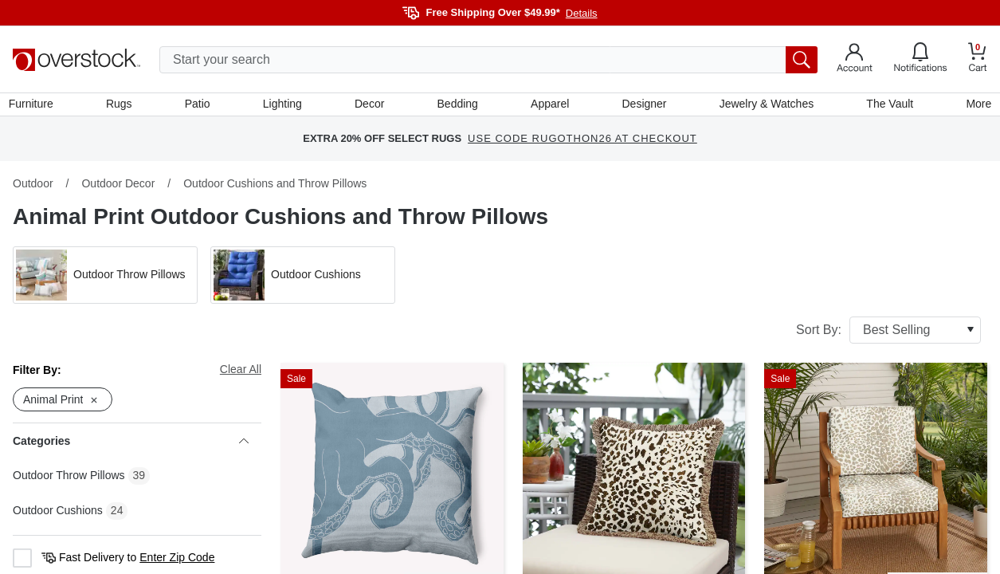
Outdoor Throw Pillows (69, 480)
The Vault (886, 106)
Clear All (240, 373)
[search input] (488, 59)
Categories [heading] (131, 445)
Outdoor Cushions (58, 515)
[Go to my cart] (977, 59)
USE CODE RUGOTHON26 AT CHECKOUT (582, 143)
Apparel (549, 106)
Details (582, 13)
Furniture (35, 106)
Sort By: (888, 334)
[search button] (802, 59)
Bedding (457, 106)
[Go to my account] (855, 60)
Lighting (284, 106)
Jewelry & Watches (763, 106)
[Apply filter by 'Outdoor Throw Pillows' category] (105, 279)
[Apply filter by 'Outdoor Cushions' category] (302, 279)
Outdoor (33, 187)
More (974, 106)
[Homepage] (76, 60)
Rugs (122, 106)
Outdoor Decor (118, 187)
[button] (105, 279)
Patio (200, 106)
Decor (370, 106)
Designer (642, 106)
